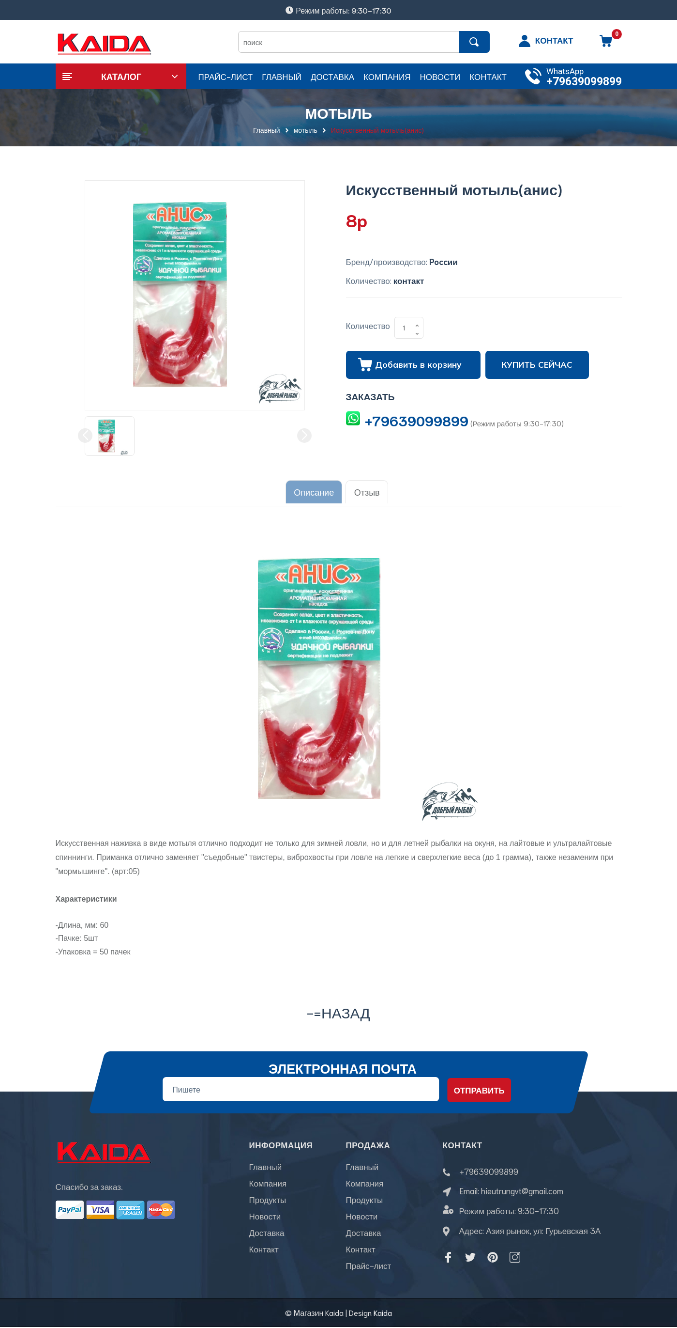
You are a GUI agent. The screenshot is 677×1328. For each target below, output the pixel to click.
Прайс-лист (368, 1266)
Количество (368, 325)
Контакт (264, 1250)
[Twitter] (470, 1254)
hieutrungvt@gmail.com (522, 1187)
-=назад (338, 1008)
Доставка (267, 1233)
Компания (268, 1184)
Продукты (267, 1200)
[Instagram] (515, 1254)
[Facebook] (448, 1254)
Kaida (383, 1314)
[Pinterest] (492, 1254)
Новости (265, 1217)
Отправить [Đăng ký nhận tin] (478, 1086)
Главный (265, 1167)
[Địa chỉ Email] (301, 1086)
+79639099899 (584, 81)
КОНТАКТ (554, 39)
